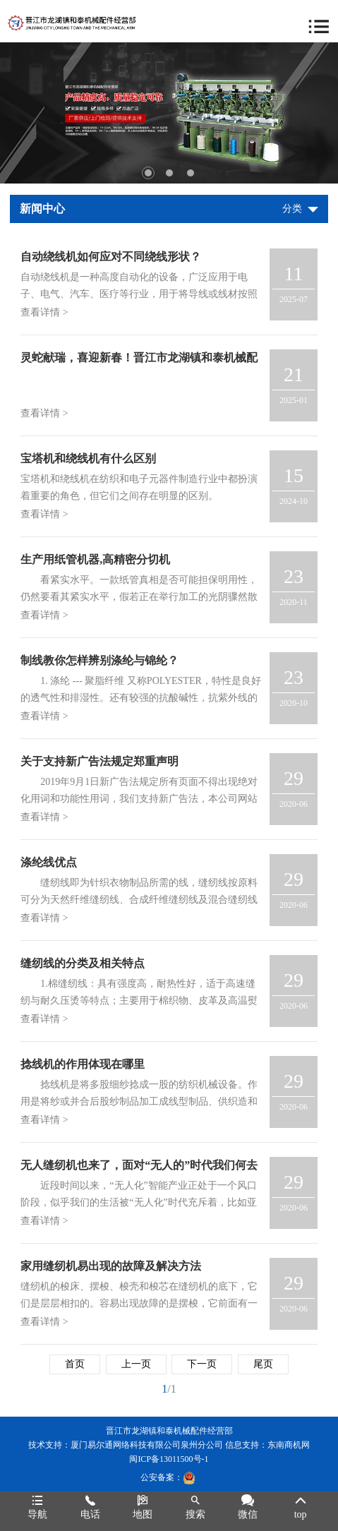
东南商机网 (288, 1445)
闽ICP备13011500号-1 (168, 1459)
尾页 (263, 1364)
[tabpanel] (169, 113)
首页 (75, 1364)
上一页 (136, 1364)
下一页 (202, 1364)
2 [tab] (169, 172)
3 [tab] (190, 172)
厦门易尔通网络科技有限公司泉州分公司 (147, 1445)
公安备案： (167, 1477)
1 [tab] (148, 172)
